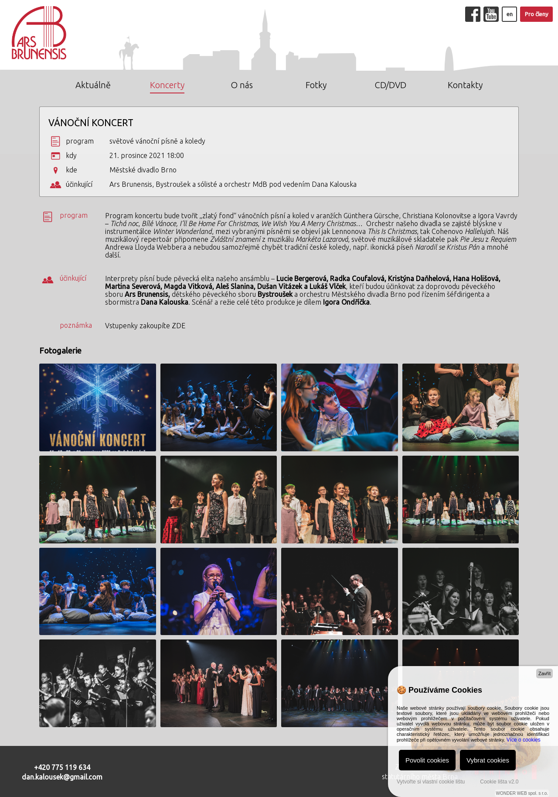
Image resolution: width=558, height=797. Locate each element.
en (510, 14)
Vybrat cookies (487, 760)
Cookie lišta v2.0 (499, 782)
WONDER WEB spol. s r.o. (522, 793)
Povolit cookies (427, 760)
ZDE (178, 326)
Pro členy (536, 14)
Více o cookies (524, 740)
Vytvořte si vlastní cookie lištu (431, 782)
